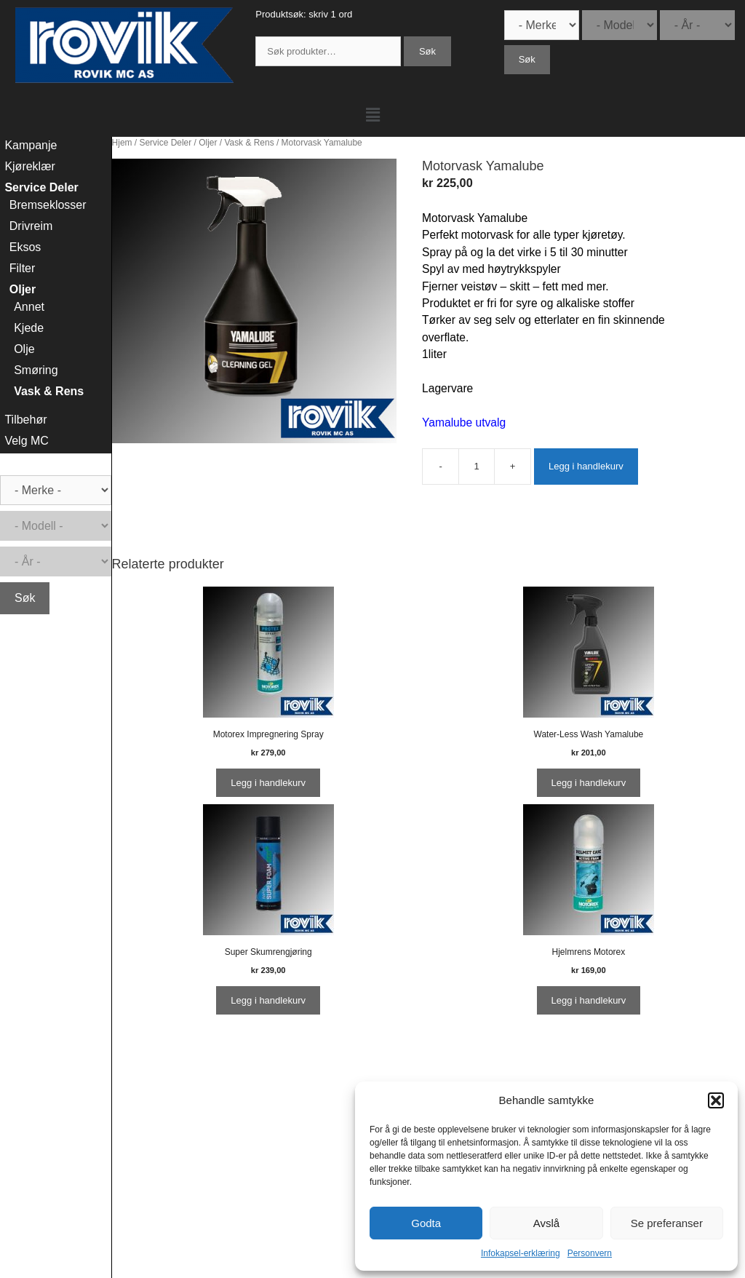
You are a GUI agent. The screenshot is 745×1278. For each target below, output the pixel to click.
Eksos (25, 247)
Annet (29, 307)
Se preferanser (667, 1223)
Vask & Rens (249, 143)
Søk (427, 51)
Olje (24, 349)
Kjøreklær (29, 166)
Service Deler (165, 143)
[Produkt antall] (476, 466)
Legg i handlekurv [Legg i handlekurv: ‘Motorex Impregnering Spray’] (268, 782)
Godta (426, 1223)
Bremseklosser (48, 205)
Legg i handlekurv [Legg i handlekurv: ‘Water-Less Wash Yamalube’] (588, 782)
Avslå (546, 1223)
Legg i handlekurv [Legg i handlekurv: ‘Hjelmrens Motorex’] (588, 1000)
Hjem (122, 143)
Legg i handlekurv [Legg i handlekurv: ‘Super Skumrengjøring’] (268, 1000)
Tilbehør (25, 419)
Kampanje (30, 145)
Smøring (35, 370)
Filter (22, 268)
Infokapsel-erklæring (520, 1253)
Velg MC (26, 440)
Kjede (29, 328)
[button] (716, 1100)
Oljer (208, 143)
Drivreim (31, 226)
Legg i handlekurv (586, 466)
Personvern (589, 1253)
